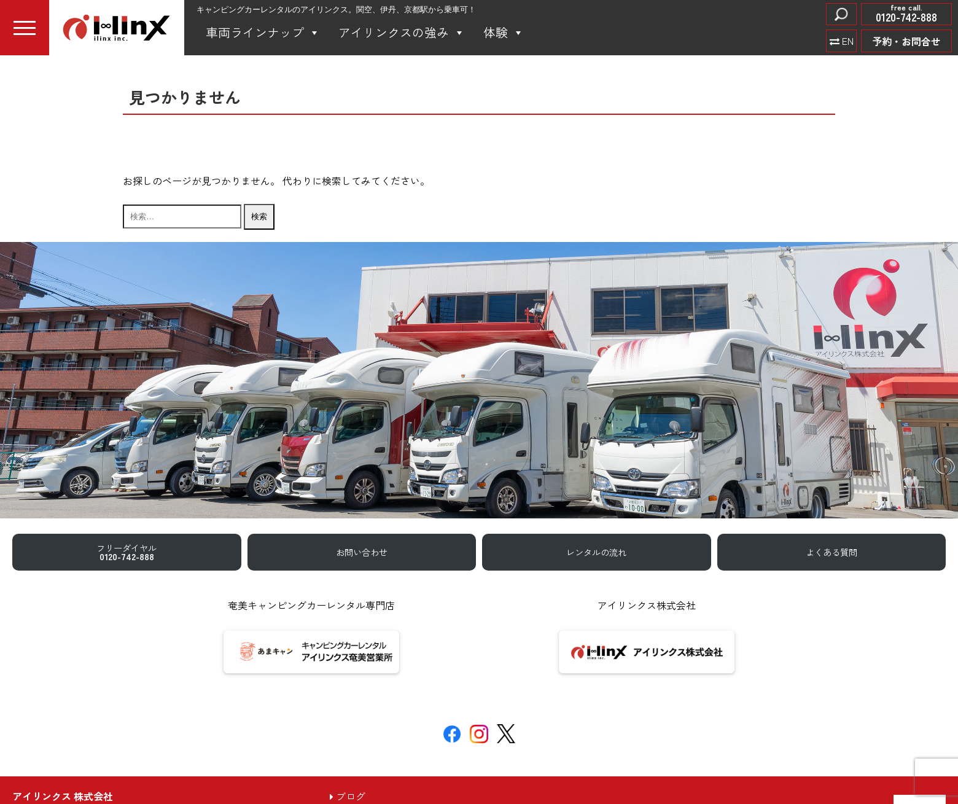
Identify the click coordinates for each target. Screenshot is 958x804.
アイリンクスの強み (401, 32)
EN (846, 40)
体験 (503, 32)
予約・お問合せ (906, 41)
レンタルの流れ (596, 551)
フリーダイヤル (126, 552)
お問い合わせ (361, 551)
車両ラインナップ (263, 32)
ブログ (347, 796)
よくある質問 (831, 551)
